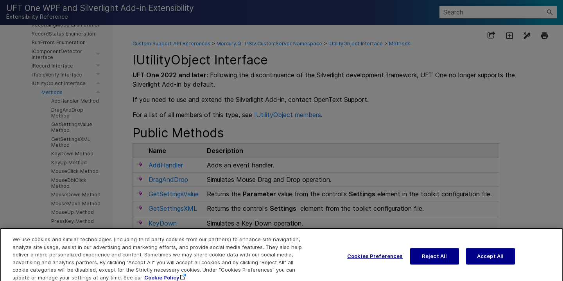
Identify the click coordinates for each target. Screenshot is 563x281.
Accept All (490, 260)
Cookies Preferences (375, 260)
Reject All (434, 260)
